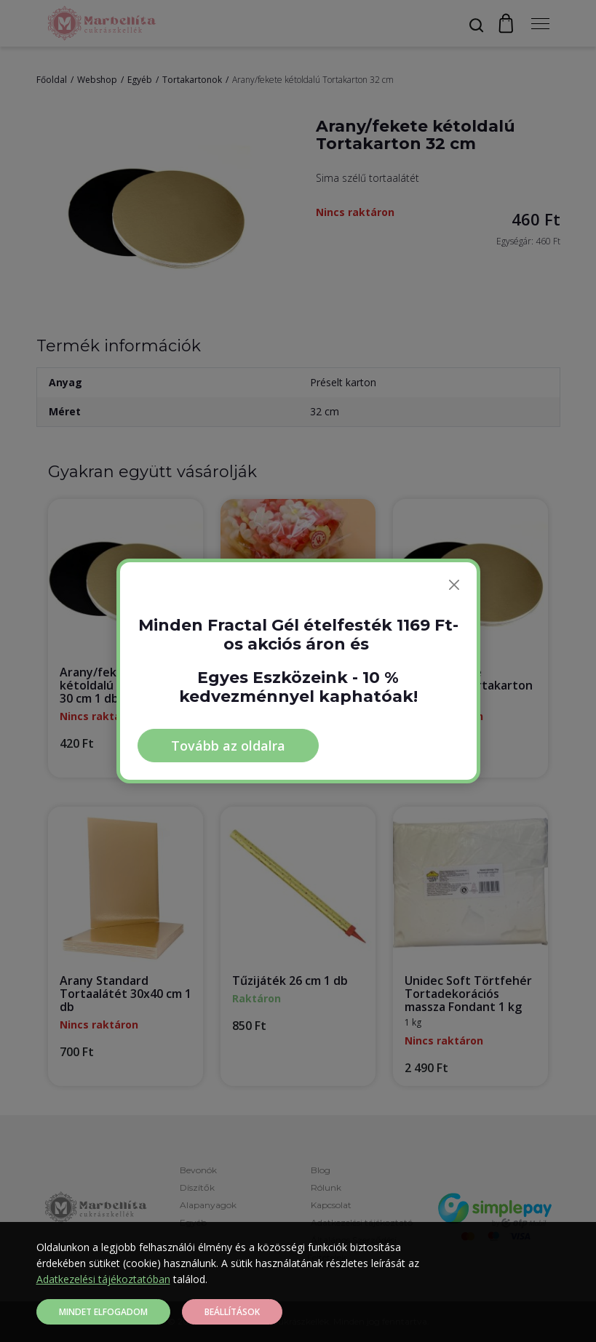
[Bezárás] (454, 585)
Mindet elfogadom (103, 1312)
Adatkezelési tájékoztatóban (103, 1279)
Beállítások (232, 1312)
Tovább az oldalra (228, 745)
